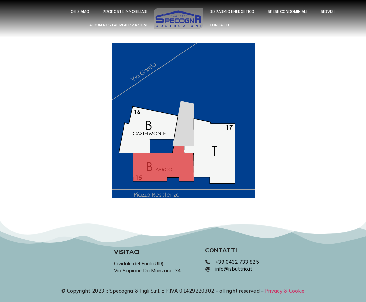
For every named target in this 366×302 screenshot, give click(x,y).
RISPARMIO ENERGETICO (232, 11)
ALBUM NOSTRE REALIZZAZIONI (118, 25)
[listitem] (148, 130)
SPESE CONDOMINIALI (287, 11)
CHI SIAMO (80, 11)
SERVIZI (328, 11)
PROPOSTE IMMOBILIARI (125, 11)
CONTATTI (219, 25)
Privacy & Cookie (285, 291)
